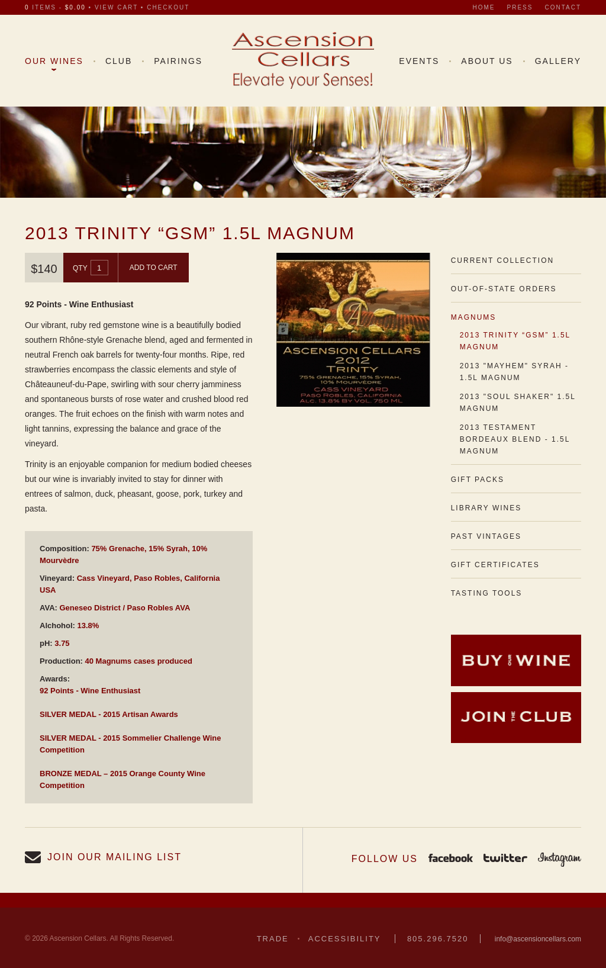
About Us (486, 61)
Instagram (559, 859)
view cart (116, 7)
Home (484, 7)
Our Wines (54, 61)
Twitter (505, 859)
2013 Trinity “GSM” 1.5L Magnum (515, 341)
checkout (168, 7)
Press (520, 7)
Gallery (558, 61)
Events (419, 61)
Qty (80, 268)
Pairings (178, 61)
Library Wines (486, 508)
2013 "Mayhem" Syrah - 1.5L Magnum (514, 372)
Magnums (474, 317)
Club (118, 61)
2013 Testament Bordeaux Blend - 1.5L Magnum (515, 439)
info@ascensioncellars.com (538, 939)
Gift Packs (477, 479)
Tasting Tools (487, 593)
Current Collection (502, 260)
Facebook (450, 859)
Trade (273, 938)
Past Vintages (486, 536)
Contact (562, 7)
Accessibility (344, 938)
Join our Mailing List (114, 857)
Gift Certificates (495, 565)
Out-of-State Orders (504, 289)
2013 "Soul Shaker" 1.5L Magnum (518, 403)
